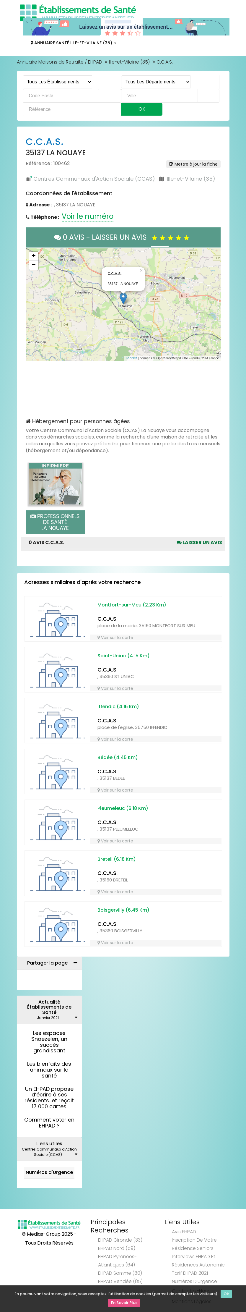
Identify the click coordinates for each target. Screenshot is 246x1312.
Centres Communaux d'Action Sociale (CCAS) (94, 178)
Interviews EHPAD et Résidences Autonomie (198, 1260)
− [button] (33, 265)
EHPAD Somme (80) (120, 1273)
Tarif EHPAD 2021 (190, 1273)
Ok (226, 1295)
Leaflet (131, 358)
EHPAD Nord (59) (116, 1248)
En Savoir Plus (124, 1303)
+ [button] (33, 256)
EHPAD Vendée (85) (120, 1281)
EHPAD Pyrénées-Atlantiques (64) (117, 1260)
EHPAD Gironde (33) (120, 1240)
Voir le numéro (87, 216)
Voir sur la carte (115, 637)
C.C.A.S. (107, 618)
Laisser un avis (199, 542)
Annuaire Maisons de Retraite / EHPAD (59, 62)
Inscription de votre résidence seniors (194, 1244)
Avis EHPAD (184, 1231)
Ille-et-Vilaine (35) (129, 62)
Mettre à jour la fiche (193, 164)
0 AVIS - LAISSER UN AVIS (123, 237)
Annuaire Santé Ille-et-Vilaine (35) (73, 43)
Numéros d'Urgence (49, 1172)
